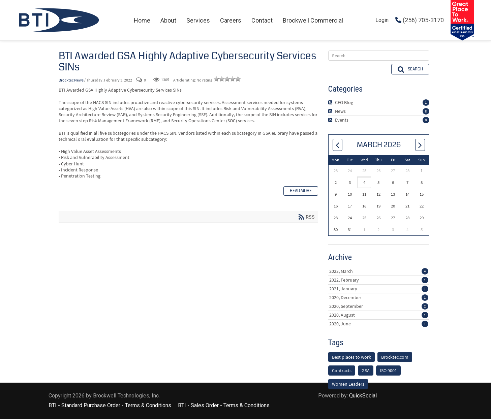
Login (382, 20)
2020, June (378, 314)
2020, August (378, 305)
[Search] (378, 46)
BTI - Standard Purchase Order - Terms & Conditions (110, 415)
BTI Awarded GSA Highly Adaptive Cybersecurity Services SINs (187, 61)
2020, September (378, 296)
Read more (301, 191)
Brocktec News (71, 80)
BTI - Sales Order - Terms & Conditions (224, 415)
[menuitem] (142, 20)
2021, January (378, 279)
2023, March (378, 261)
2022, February (378, 270)
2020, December (378, 287)
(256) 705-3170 (419, 20)
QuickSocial (363, 405)
